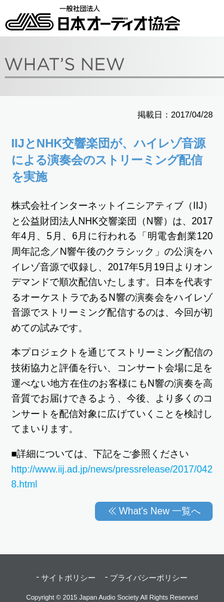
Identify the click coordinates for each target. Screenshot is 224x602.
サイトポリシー (68, 577)
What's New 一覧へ (160, 511)
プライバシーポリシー (149, 577)
